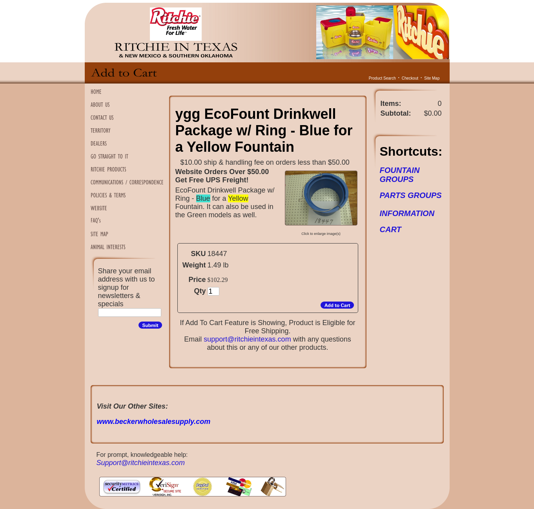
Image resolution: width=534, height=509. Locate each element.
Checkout (410, 78)
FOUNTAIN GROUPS (400, 175)
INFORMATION (407, 213)
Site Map (431, 78)
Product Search (382, 78)
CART (390, 229)
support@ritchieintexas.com (247, 339)
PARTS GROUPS (411, 195)
